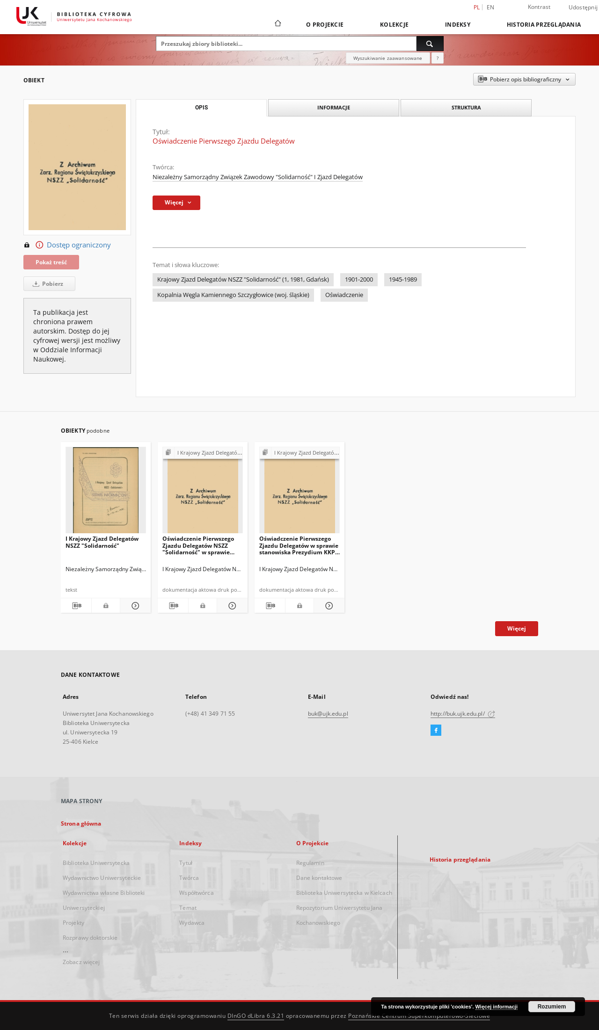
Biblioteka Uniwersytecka (96, 863)
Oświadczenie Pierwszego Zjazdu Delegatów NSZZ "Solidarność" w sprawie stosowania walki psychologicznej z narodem (200, 545)
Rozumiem (552, 1006)
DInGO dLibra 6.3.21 (256, 1016)
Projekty (73, 923)
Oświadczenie (344, 295)
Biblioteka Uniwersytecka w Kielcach (344, 893)
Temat (188, 908)
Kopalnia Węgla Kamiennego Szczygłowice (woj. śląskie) (233, 295)
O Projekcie (324, 25)
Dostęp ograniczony (67, 245)
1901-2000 (359, 279)
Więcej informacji (496, 1006)
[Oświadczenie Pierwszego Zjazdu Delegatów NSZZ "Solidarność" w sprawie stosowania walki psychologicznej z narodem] (202, 492)
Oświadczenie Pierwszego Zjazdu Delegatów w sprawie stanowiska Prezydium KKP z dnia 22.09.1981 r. (299, 545)
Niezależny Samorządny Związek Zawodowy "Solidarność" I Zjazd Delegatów (258, 177)
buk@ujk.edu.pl (328, 714)
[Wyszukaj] (430, 43)
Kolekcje (394, 25)
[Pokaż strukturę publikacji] (202, 453)
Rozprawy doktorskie (90, 938)
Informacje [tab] (333, 107)
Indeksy (457, 25)
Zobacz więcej (81, 962)
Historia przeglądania (544, 25)
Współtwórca (196, 893)
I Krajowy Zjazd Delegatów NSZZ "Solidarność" (102, 542)
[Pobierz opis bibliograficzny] (76, 606)
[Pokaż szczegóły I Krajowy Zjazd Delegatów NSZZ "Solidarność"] (134, 606)
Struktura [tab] (466, 107)
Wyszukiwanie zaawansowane (388, 58)
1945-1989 (403, 279)
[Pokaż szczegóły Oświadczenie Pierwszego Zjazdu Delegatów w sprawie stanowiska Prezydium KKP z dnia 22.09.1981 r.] (328, 606)
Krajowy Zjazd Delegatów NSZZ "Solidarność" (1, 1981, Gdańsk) (243, 279)
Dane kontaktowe (319, 878)
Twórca (189, 878)
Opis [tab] (201, 107)
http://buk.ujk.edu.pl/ (463, 714)
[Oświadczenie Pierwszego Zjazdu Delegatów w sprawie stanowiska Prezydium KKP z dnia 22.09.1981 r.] (299, 492)
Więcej (516, 628)
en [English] (491, 7)
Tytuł (185, 863)
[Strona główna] (277, 24)
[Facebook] (436, 730)
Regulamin (310, 863)
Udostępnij (583, 7)
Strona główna (81, 823)
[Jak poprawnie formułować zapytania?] (437, 58)
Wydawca (192, 923)
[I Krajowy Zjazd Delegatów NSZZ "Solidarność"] (106, 492)
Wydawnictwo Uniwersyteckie (102, 878)
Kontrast (539, 7)
